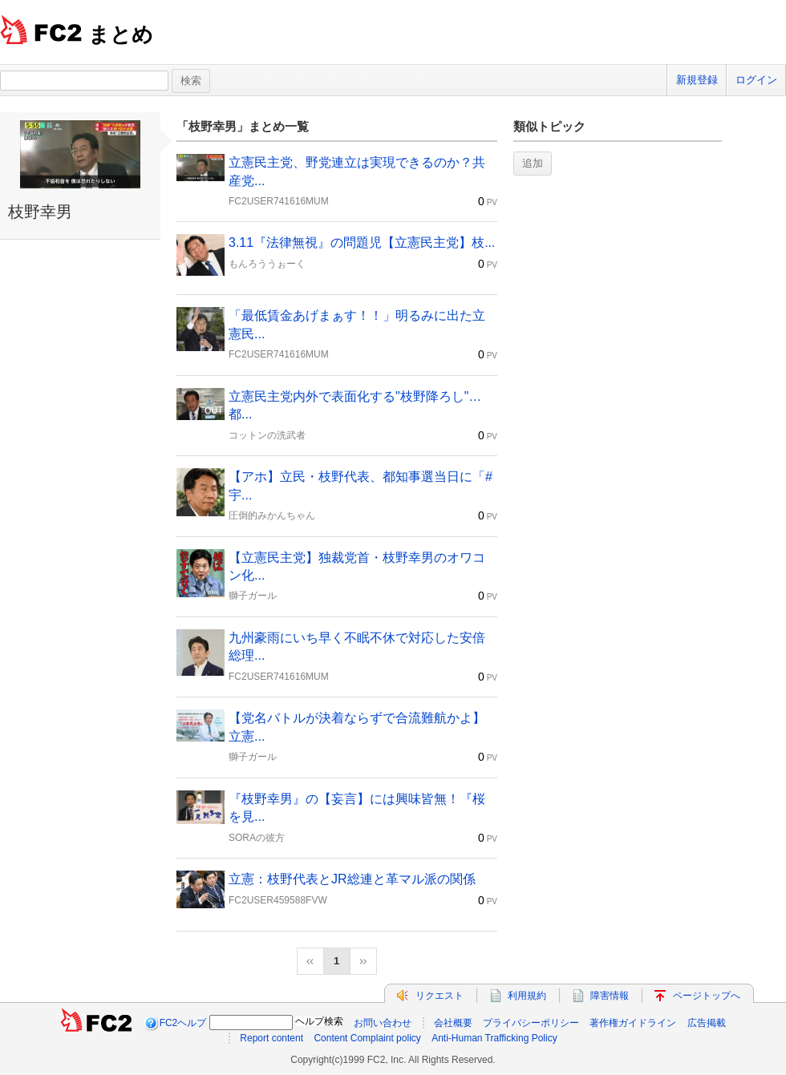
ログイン (756, 80)
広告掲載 (706, 1023)
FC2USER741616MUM (279, 201)
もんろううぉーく (267, 263)
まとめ (120, 34)
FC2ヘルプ (183, 1023)
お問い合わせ (382, 1023)
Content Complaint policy (367, 1038)
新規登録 (697, 80)
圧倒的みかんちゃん (272, 515)
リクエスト (439, 995)
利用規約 (527, 995)
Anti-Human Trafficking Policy (494, 1038)
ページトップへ (706, 995)
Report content (271, 1038)
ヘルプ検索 (319, 1021)
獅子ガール (253, 595)
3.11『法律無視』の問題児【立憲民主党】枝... (362, 242)
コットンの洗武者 (267, 435)
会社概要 (453, 1023)
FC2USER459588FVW (278, 900)
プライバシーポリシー (531, 1023)
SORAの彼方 (257, 837)
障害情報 (609, 995)
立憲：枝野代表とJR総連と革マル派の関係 (352, 879)
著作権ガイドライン (633, 1023)
